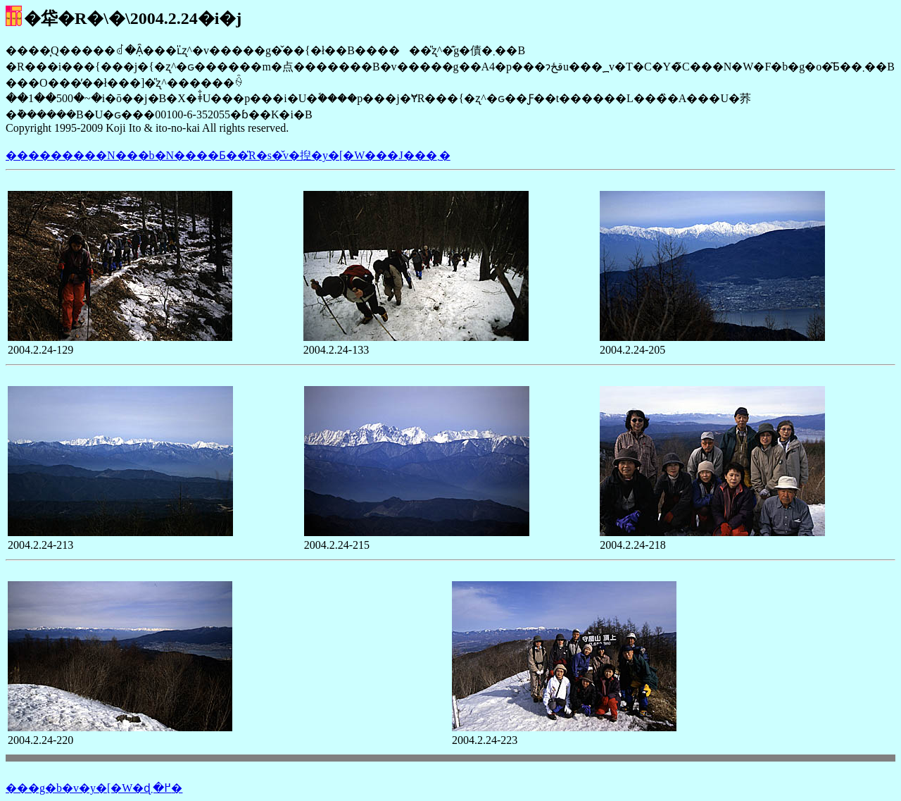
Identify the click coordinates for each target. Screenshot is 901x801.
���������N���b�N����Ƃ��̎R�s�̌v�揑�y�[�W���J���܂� (228, 155)
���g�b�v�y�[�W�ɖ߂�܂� (94, 788)
